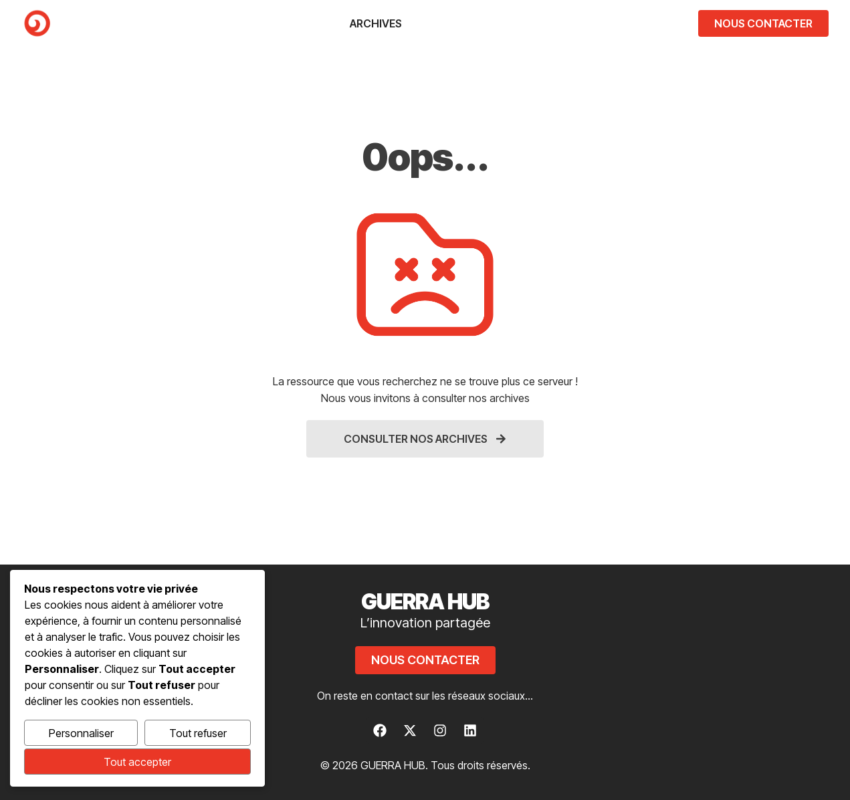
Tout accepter (137, 762)
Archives (376, 23)
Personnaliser (81, 733)
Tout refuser (198, 733)
